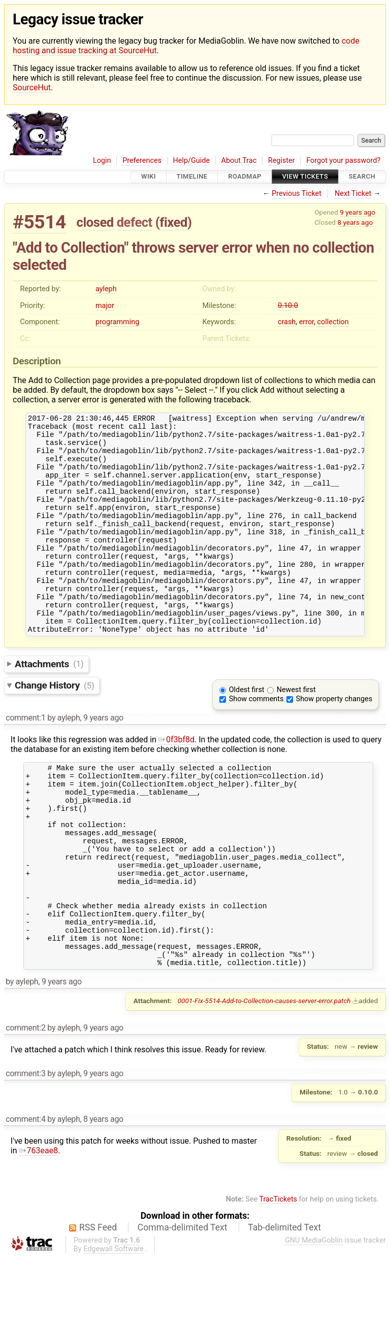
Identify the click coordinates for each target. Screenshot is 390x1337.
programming (117, 322)
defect (134, 222)
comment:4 (25, 1198)
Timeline (192, 177)
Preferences (141, 160)
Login (102, 160)
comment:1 (25, 759)
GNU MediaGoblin (314, 1319)
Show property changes (334, 740)
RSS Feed (98, 1306)
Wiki (148, 177)
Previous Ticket (296, 193)
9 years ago (357, 212)
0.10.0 (288, 305)
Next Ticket (353, 193)
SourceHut (32, 87)
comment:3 (25, 1152)
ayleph (106, 289)
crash (287, 322)
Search (362, 177)
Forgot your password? (343, 160)
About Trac (239, 160)
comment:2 (25, 1107)
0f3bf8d (176, 780)
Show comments (256, 740)
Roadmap (245, 177)
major (104, 305)
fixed (173, 222)
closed (95, 222)
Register (281, 160)
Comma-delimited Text (183, 1306)
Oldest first (247, 731)
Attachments (49, 704)
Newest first (296, 731)
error (306, 322)
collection (333, 322)
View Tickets (305, 177)
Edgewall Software (113, 1328)
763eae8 (38, 1230)
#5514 (39, 222)
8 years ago (355, 222)
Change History (54, 726)
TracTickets (278, 1278)
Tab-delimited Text (284, 1306)
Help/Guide (191, 160)
